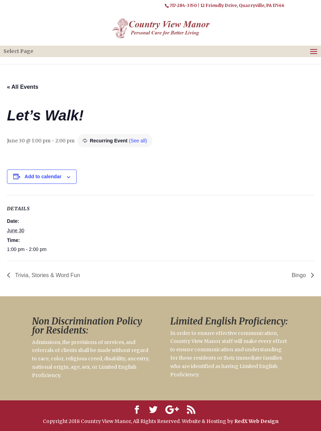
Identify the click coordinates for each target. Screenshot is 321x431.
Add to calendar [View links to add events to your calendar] (43, 176)
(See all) (138, 140)
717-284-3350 (183, 5)
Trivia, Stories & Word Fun (47, 275)
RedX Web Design (256, 421)
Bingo (299, 275)
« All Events (22, 87)
